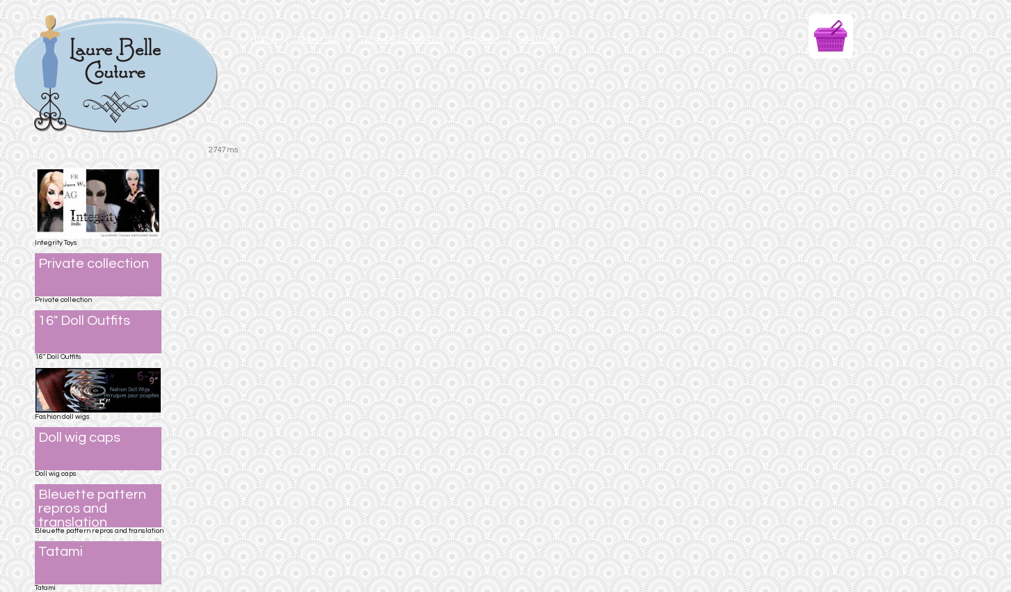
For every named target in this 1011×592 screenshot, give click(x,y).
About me (318, 40)
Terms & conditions (401, 40)
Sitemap (537, 40)
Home (264, 40)
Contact (481, 40)
